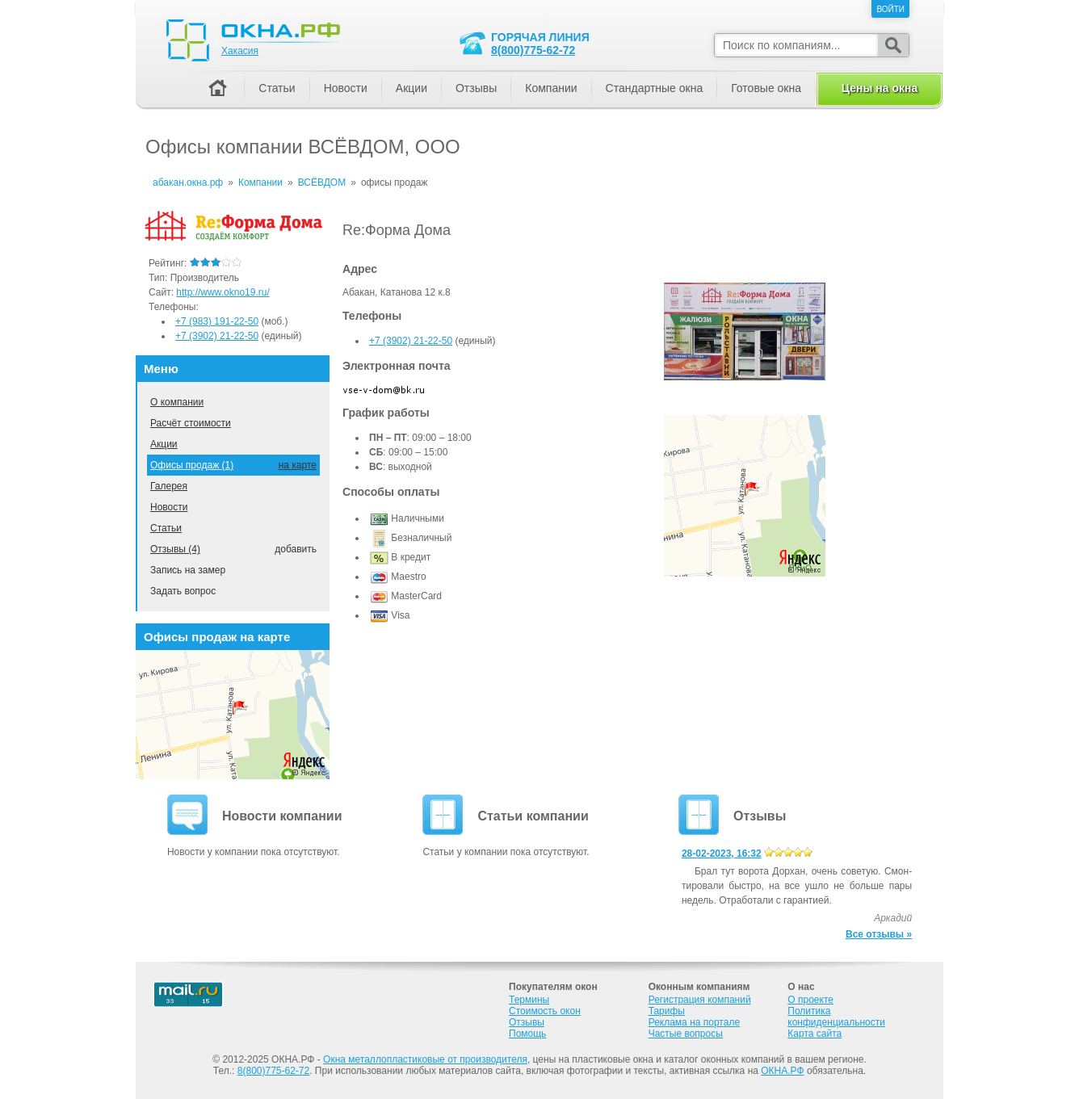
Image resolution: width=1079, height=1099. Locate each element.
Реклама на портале (694, 1022)
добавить (296, 549)
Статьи (166, 528)
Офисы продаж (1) (191, 465)
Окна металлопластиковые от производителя (425, 1059)
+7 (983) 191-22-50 (216, 321)
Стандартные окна (654, 88)
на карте (298, 465)
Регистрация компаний (700, 999)
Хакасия (239, 51)
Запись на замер (187, 570)
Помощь (527, 1033)
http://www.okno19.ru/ (222, 292)
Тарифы (667, 1011)
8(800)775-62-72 (533, 50)
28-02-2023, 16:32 (722, 853)
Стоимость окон (545, 1011)
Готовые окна (766, 88)
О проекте (810, 999)
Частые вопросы (686, 1033)
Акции (164, 444)
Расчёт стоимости (190, 423)
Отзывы (476, 88)
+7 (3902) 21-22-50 (410, 340)
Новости (168, 507)
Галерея (168, 486)
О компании (177, 402)
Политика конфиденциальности (836, 1016)
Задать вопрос (183, 591)
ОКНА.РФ (782, 1070)
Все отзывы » (879, 934)
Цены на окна (879, 88)
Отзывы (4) (175, 549)
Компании (551, 88)
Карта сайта (814, 1033)
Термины (529, 999)
